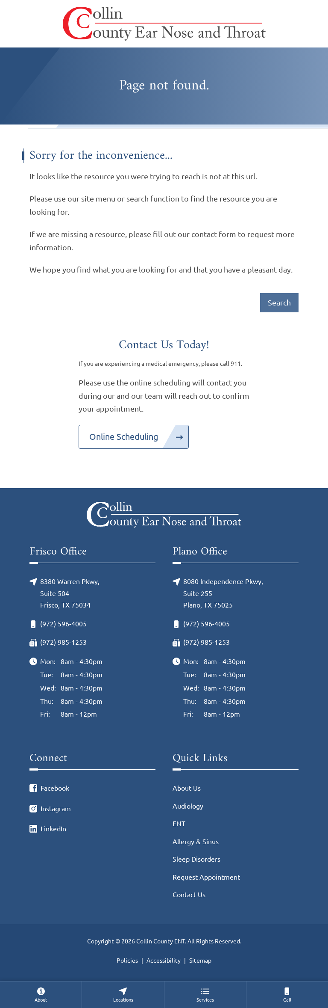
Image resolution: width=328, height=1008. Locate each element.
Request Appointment (206, 877)
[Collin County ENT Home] (164, 24)
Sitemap (200, 960)
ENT (179, 823)
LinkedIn (53, 829)
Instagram (56, 808)
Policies (127, 960)
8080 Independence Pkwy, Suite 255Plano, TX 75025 (223, 593)
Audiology (188, 806)
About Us (187, 788)
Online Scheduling (123, 437)
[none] (41, 994)
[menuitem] (41, 994)
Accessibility (163, 960)
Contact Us (189, 894)
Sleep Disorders (196, 859)
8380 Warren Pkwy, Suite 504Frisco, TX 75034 (70, 593)
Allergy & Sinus (196, 841)
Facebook (55, 788)
